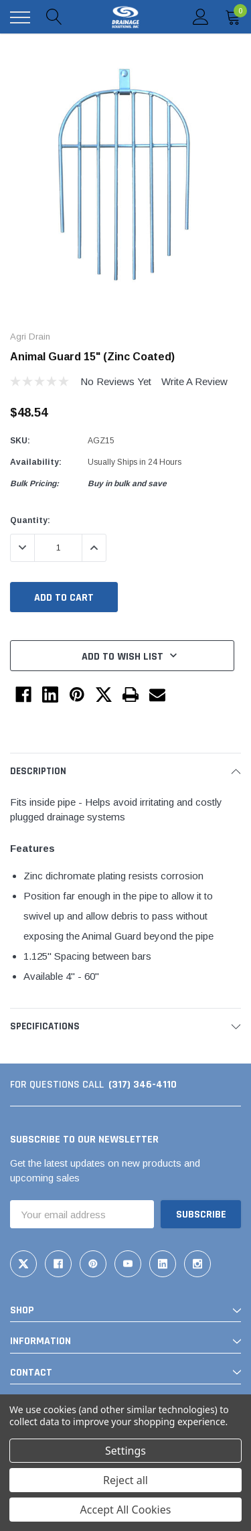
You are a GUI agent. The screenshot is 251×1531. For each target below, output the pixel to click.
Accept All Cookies (125, 1509)
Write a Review (194, 381)
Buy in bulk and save (127, 483)
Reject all (125, 1480)
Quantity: (30, 520)
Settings (125, 1450)
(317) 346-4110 (142, 1085)
